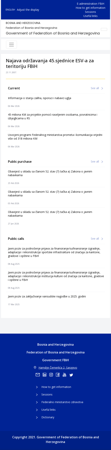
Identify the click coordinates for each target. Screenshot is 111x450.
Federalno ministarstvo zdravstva (62, 402)
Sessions (90, 12)
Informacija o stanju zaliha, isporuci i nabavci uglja (39, 98)
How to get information (90, 8)
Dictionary (47, 417)
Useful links (90, 16)
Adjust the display (28, 9)
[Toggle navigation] (11, 44)
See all (97, 88)
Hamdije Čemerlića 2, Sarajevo (55, 367)
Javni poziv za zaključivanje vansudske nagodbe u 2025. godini (47, 296)
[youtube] (65, 375)
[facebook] (59, 375)
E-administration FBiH (90, 3)
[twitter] (72, 375)
